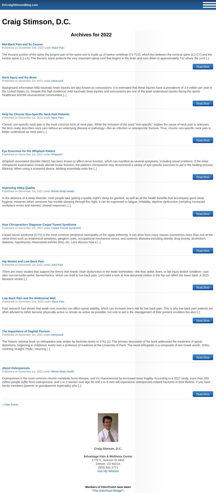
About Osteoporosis (16, 368)
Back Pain (58, 47)
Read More (203, 66)
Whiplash (56, 154)
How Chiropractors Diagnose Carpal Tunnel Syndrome (39, 224)
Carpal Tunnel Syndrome (66, 228)
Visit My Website (108, 471)
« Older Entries (10, 404)
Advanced (57, 80)
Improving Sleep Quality (18, 187)
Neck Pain (57, 117)
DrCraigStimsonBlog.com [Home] (20, 5)
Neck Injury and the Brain (19, 77)
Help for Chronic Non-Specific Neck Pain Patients (36, 114)
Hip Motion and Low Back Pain (23, 261)
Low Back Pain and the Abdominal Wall (29, 298)
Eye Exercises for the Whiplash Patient (28, 151)
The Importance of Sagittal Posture (26, 331)
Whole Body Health (62, 191)
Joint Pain (57, 264)
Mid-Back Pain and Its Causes (22, 44)
